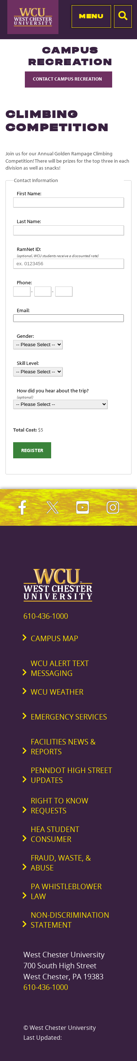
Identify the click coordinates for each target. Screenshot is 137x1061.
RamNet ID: (29, 249)
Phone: (24, 282)
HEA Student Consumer (55, 834)
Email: (23, 310)
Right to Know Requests (59, 806)
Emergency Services (69, 717)
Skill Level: (28, 363)
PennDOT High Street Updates (71, 775)
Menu (91, 16)
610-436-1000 (45, 616)
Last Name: (29, 221)
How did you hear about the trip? (53, 390)
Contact (68, 79)
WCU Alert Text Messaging (60, 668)
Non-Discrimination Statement (70, 920)
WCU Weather (57, 692)
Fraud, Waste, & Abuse (61, 863)
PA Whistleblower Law (66, 891)
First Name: (29, 193)
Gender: (25, 336)
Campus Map (54, 638)
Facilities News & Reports (63, 747)
